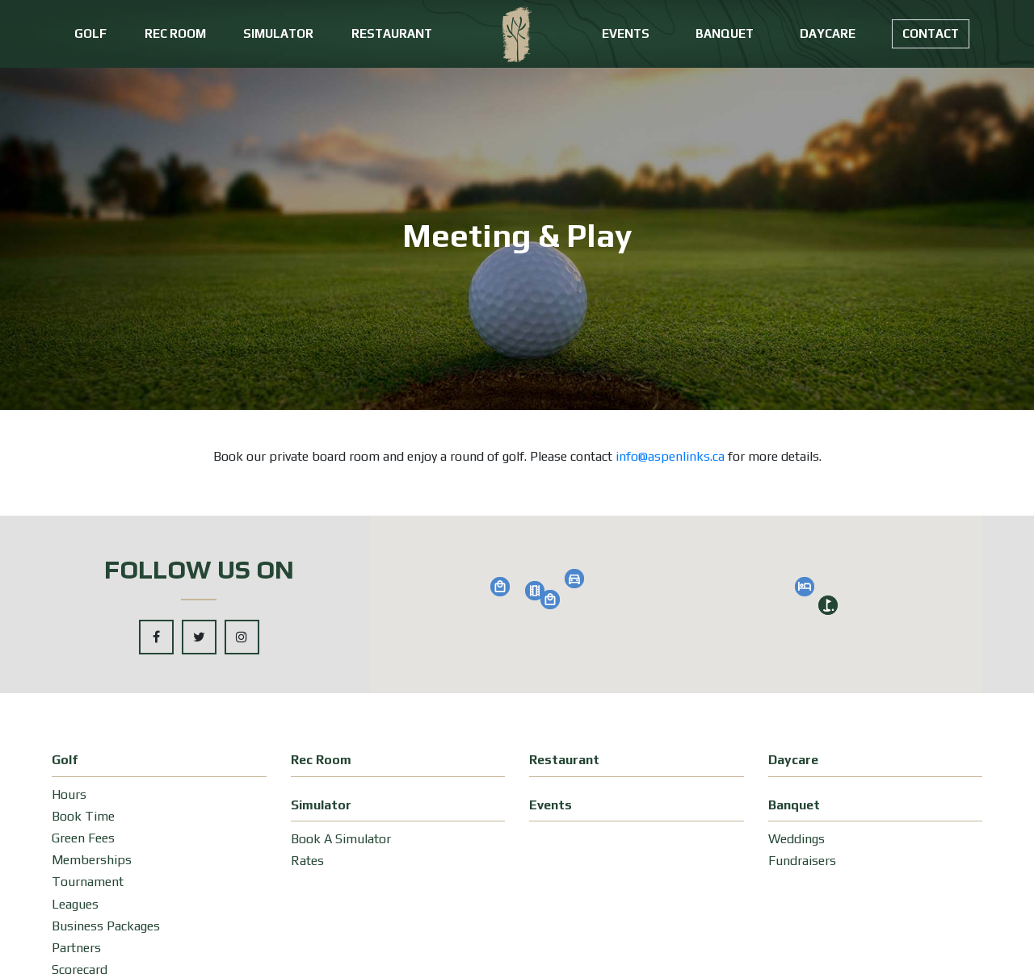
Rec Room (175, 33)
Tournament (88, 881)
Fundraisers (802, 860)
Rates (307, 860)
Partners (76, 947)
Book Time (83, 816)
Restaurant (391, 33)
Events (625, 33)
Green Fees (83, 838)
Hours (69, 794)
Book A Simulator (341, 838)
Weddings (796, 838)
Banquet (725, 33)
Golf (90, 33)
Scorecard (79, 969)
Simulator (278, 33)
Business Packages (106, 926)
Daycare (827, 33)
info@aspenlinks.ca (670, 456)
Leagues (75, 904)
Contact (930, 33)
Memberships (92, 859)
